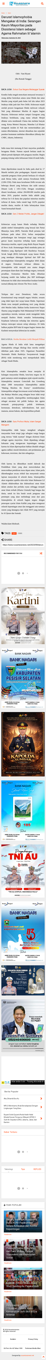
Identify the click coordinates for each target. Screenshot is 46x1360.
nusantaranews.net (27, 1355)
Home (3, 13)
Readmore (7, 1234)
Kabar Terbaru (10, 1132)
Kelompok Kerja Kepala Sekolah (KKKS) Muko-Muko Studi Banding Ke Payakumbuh (22, 1283)
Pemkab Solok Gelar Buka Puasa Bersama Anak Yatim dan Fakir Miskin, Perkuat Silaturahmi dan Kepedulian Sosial (21, 1251)
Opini (9, 13)
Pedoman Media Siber (33, 1348)
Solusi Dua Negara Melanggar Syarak (29, 89)
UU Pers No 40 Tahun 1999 (13, 1348)
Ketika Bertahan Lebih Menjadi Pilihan (29, 339)
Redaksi (13, 1339)
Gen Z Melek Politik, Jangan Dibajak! (28, 214)
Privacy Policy (33, 1339)
